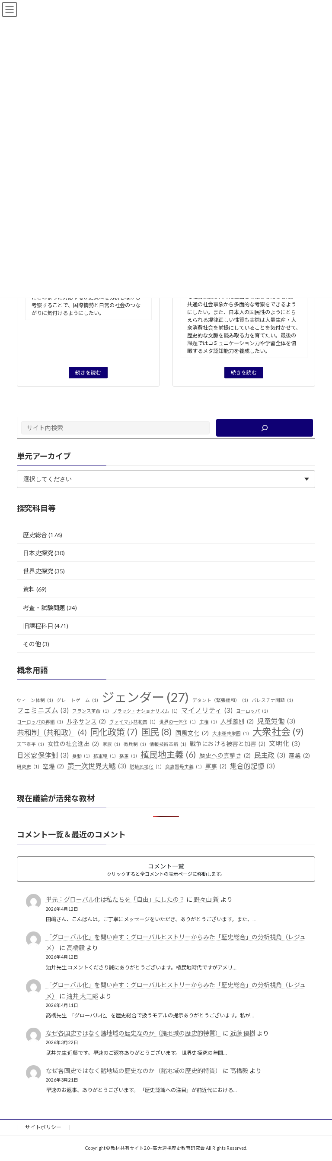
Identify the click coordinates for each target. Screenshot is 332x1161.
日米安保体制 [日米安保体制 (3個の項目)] (43, 755)
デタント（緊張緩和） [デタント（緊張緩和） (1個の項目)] (220, 700)
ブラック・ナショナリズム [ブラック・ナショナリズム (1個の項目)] (145, 711)
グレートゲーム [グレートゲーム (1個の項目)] (77, 700)
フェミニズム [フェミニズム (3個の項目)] (43, 710)
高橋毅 (76, 947)
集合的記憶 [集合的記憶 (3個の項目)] (252, 766)
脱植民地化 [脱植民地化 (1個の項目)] (146, 766)
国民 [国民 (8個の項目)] (156, 732)
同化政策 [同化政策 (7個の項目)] (113, 732)
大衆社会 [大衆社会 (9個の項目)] (278, 732)
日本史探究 (38, 553)
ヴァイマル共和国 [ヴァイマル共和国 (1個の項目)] (132, 721)
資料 (29, 589)
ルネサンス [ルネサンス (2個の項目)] (86, 721)
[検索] (264, 428)
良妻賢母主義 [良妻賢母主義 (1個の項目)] (183, 766)
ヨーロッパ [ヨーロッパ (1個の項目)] (252, 711)
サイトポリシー (43, 1127)
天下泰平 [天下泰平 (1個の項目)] (30, 744)
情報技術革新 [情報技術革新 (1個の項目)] (168, 744)
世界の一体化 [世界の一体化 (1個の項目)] (177, 721)
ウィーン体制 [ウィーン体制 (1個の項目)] (35, 700)
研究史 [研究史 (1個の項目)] (28, 766)
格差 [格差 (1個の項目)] (128, 756)
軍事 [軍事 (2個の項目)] (216, 766)
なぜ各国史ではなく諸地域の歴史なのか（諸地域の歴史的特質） (133, 1033)
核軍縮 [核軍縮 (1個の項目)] (104, 756)
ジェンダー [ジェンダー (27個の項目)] (145, 697)
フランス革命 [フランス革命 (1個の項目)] (90, 711)
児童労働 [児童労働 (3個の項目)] (276, 721)
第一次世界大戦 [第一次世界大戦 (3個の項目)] (96, 766)
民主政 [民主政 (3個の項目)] (269, 755)
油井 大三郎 (82, 995)
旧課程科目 (38, 625)
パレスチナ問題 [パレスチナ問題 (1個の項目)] (272, 700)
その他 (32, 644)
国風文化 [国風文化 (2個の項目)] (192, 733)
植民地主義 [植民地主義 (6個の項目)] (168, 754)
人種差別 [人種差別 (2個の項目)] (237, 721)
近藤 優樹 (242, 1033)
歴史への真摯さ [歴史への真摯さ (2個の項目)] (225, 756)
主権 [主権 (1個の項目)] (208, 721)
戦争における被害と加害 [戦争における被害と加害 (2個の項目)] (227, 744)
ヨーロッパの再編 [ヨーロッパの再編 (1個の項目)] (40, 721)
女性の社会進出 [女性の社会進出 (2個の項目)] (73, 744)
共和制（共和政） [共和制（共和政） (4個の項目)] (52, 732)
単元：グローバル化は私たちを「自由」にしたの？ (115, 899)
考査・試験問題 (44, 607)
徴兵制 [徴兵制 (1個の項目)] (135, 744)
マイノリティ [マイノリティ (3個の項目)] (207, 710)
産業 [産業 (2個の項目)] (299, 756)
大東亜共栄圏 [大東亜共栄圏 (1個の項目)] (230, 733)
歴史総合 (35, 534)
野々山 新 (206, 899)
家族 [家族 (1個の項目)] (111, 744)
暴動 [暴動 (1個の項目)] (81, 756)
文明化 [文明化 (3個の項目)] (284, 744)
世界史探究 (38, 571)
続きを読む (88, 372)
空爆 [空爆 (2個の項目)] (53, 766)
